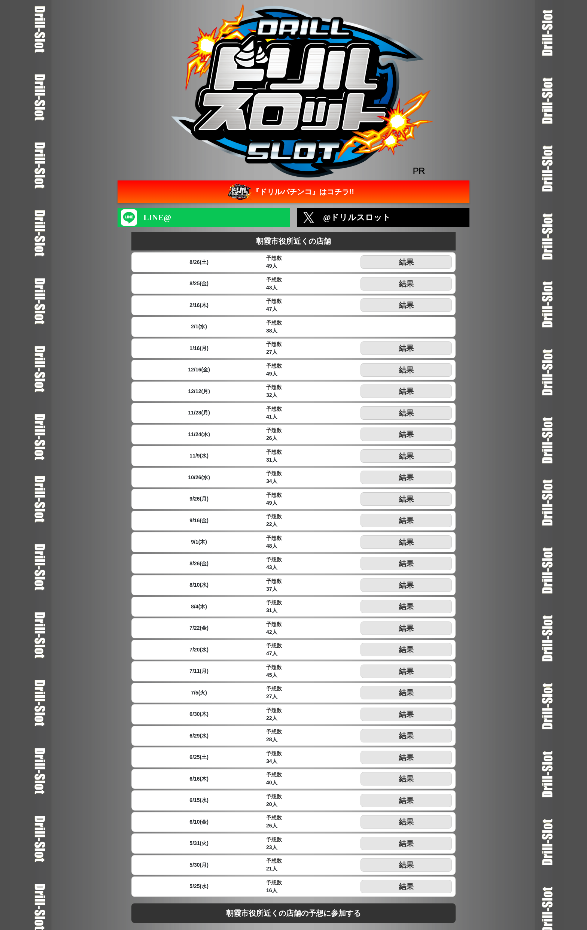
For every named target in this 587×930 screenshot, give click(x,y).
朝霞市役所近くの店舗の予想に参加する (293, 913)
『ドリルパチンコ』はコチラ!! (290, 191)
